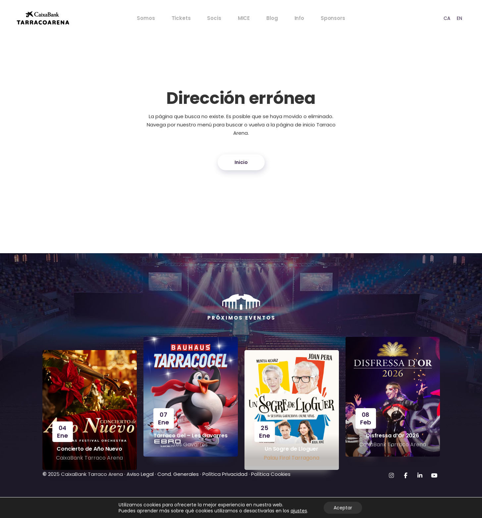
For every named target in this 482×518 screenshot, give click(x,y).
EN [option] (459, 18)
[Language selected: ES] (450, 18)
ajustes (299, 511)
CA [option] (447, 18)
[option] (447, 18)
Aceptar (343, 507)
